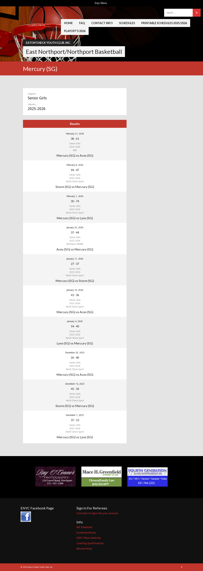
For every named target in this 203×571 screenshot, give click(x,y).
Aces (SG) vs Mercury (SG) (74, 249)
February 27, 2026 (75, 133)
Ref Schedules (84, 527)
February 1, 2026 (74, 196)
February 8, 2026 (74, 165)
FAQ (82, 23)
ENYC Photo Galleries (88, 537)
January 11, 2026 (74, 258)
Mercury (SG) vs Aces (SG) (74, 155)
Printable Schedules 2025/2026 (164, 23)
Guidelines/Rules (86, 532)
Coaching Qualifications (90, 543)
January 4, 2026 (75, 321)
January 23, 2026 (74, 227)
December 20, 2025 (74, 352)
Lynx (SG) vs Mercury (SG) (75, 343)
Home (68, 23)
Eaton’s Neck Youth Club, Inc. (48, 42)
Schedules (127, 23)
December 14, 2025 (74, 384)
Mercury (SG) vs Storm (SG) (75, 281)
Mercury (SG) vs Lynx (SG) (75, 218)
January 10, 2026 (74, 290)
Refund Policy (84, 548)
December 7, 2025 (75, 415)
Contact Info (102, 23)
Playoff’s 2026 (74, 31)
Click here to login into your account (97, 513)
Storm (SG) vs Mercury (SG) (75, 187)
